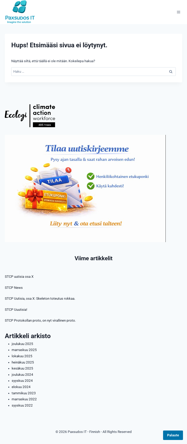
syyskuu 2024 (22, 381)
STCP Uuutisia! (16, 310)
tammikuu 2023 (24, 393)
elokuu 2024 (21, 387)
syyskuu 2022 (22, 405)
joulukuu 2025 (22, 344)
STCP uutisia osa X (19, 277)
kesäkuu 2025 (22, 368)
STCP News (14, 288)
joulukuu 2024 (22, 375)
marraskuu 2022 (24, 399)
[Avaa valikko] (178, 12)
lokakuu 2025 (22, 356)
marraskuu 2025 (24, 350)
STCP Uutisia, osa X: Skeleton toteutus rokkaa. (40, 298)
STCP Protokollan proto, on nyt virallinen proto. (40, 320)
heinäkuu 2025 (23, 362)
